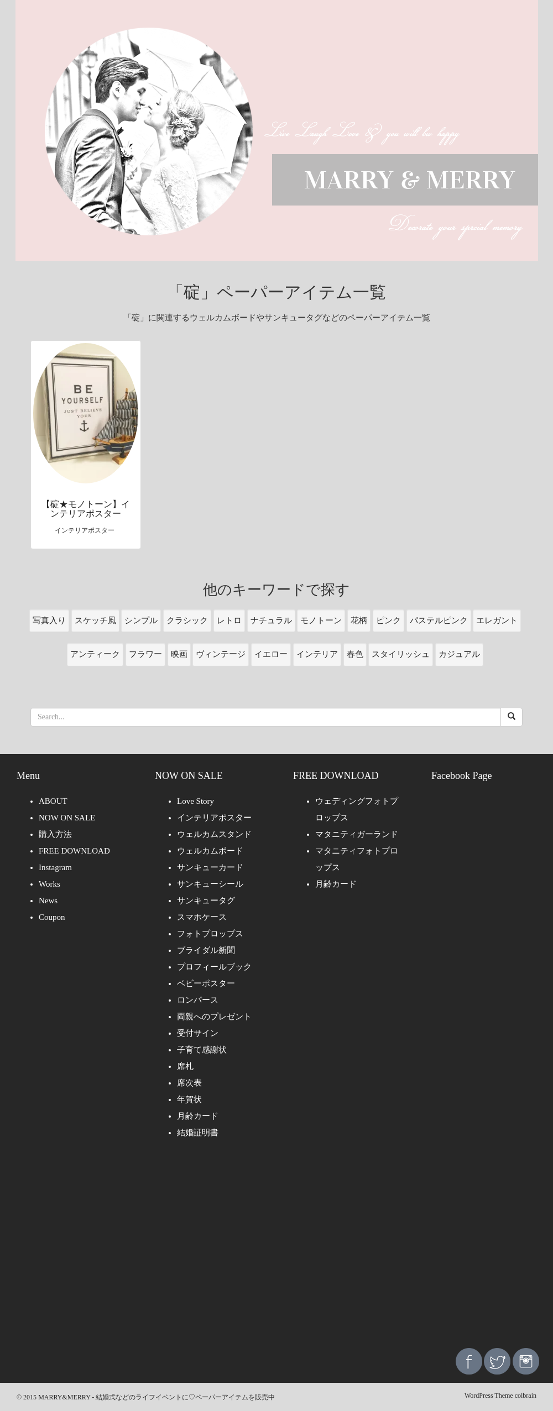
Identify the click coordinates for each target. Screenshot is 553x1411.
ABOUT (53, 801)
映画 (179, 654)
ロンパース (197, 1000)
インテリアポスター (214, 817)
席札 (185, 1066)
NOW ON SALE (67, 817)
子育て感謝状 (202, 1049)
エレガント (497, 620)
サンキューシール (210, 884)
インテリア (317, 654)
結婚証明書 (197, 1132)
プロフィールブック (214, 966)
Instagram (55, 867)
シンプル (141, 620)
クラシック (187, 620)
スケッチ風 (95, 620)
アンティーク (95, 654)
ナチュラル (271, 620)
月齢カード (197, 1116)
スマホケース (202, 917)
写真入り (49, 620)
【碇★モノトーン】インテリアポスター (85, 509)
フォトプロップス (210, 933)
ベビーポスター (206, 983)
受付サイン (197, 1033)
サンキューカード (210, 867)
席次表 (189, 1082)
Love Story (195, 801)
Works (49, 884)
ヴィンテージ (221, 654)
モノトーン (321, 620)
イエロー (271, 654)
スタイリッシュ (401, 654)
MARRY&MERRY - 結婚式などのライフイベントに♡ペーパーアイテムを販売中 (156, 1397)
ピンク (388, 620)
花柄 (359, 620)
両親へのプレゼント (214, 1016)
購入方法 (55, 834)
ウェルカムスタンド (214, 834)
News (48, 900)
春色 (355, 654)
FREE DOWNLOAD (74, 850)
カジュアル (459, 654)
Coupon (52, 917)
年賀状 (189, 1099)
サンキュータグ (206, 900)
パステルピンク (439, 620)
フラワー (145, 654)
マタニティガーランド (356, 834)
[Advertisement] (276, 1251)
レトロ (229, 620)
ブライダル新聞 (206, 950)
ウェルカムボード (210, 850)
